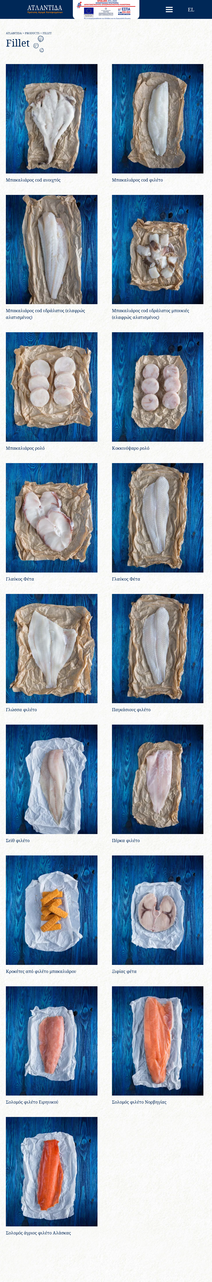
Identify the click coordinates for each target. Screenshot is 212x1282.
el (191, 9)
